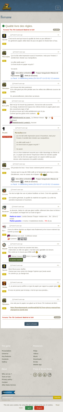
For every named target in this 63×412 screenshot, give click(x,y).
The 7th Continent (16, 30)
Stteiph (5, 194)
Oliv (3, 231)
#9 (58, 225)
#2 (58, 52)
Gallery (4, 362)
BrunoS (4, 133)
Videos (35, 353)
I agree (29, 408)
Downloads (37, 359)
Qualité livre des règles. (17, 26)
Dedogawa (5, 211)
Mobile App (37, 364)
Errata (35, 362)
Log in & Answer (31, 324)
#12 (58, 282)
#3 (58, 83)
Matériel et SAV (29, 30)
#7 (58, 189)
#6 (58, 164)
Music (35, 356)
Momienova (5, 88)
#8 (58, 206)
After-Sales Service (9, 385)
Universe (5, 353)
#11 (58, 265)
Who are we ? (7, 374)
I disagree (39, 408)
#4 (58, 101)
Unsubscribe (6, 400)
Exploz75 (5, 106)
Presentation (6, 351)
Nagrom (4, 249)
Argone (4, 287)
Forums (6, 30)
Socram (4, 40)
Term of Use (6, 377)
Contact (5, 382)
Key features (6, 356)
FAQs (35, 351)
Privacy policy (7, 379)
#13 (58, 299)
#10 (58, 244)
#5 (58, 128)
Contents (5, 359)
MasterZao (6, 57)
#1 (58, 35)
